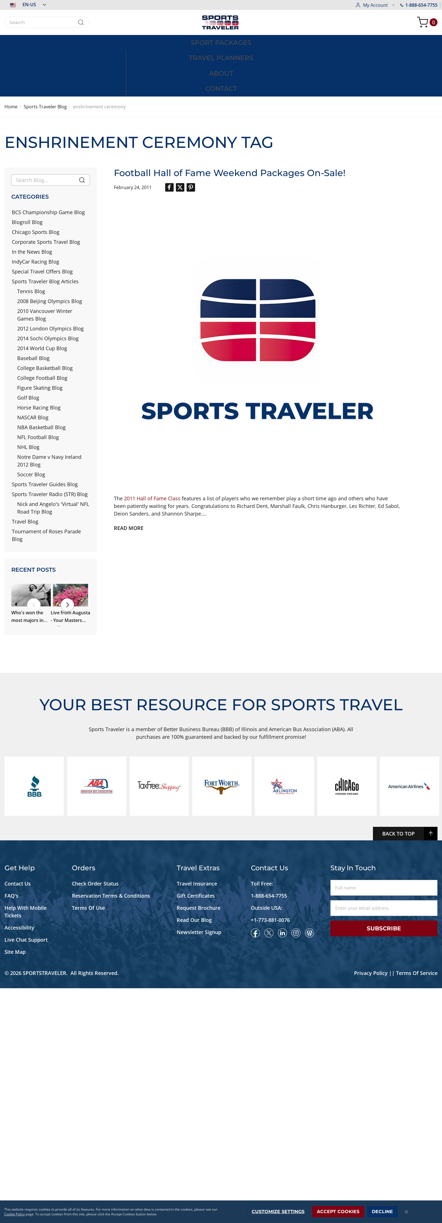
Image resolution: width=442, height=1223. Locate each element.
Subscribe (384, 1163)
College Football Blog (42, 330)
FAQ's (12, 1130)
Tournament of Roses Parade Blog (46, 488)
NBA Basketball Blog (41, 379)
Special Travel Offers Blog (42, 224)
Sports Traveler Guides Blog (45, 436)
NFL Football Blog (38, 389)
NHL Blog (28, 399)
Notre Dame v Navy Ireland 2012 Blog (49, 413)
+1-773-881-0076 (270, 1154)
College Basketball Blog (45, 320)
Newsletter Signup (199, 1166)
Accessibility (19, 1162)
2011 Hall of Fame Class (152, 450)
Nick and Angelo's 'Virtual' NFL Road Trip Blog (53, 460)
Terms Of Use (88, 1142)
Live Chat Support (26, 1174)
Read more (128, 480)
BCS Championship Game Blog (48, 164)
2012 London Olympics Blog (50, 281)
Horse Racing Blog (39, 360)
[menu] (221, 42)
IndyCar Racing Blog (35, 214)
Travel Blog (25, 474)
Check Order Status (95, 1118)
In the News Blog (32, 204)
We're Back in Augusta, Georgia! (45, 795)
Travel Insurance (197, 1118)
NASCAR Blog (32, 370)
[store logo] (221, 22)
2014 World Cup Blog (42, 300)
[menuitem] (75, 42)
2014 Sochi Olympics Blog (48, 291)
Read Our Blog (194, 1154)
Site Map (15, 1186)
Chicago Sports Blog (35, 184)
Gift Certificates (196, 1130)
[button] (25, 4)
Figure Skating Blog (40, 340)
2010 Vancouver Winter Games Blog (44, 267)
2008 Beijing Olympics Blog (49, 253)
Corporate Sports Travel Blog (46, 194)
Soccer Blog (31, 427)
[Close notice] (406, 1211)
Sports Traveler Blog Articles (45, 234)
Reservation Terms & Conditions (111, 1130)
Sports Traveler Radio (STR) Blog (50, 446)
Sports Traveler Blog (45, 59)
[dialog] (221, 1211)
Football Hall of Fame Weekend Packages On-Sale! (230, 125)
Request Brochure (198, 1142)
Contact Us (18, 1118)
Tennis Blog (31, 243)
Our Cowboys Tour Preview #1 (44, 857)
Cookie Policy (14, 1214)
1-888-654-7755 (373, 5)
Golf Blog (28, 350)
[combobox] (47, 22)
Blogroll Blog (27, 174)
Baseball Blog (33, 310)
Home (11, 59)
